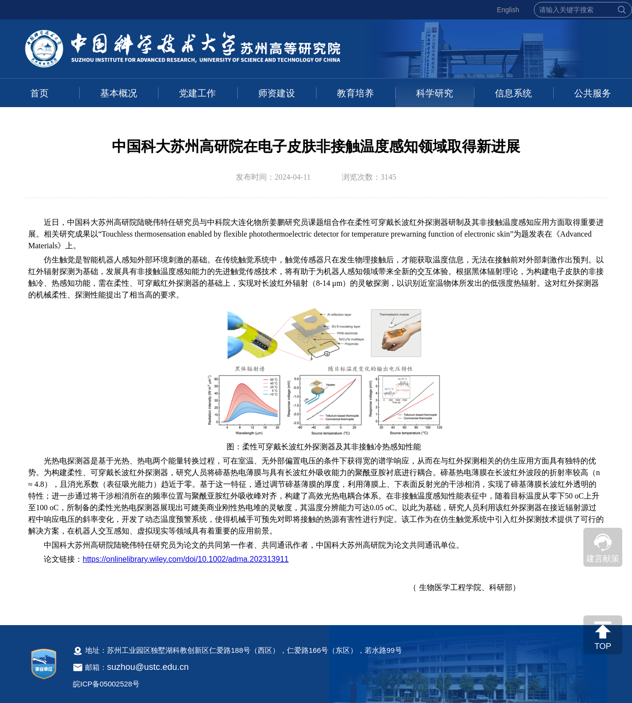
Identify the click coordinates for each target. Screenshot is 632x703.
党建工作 (197, 93)
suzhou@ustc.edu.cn (148, 667)
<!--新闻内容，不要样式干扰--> (316, 411)
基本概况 (118, 93)
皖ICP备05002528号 (106, 684)
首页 (39, 93)
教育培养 (355, 93)
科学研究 (434, 93)
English (508, 10)
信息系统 (513, 93)
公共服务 (592, 93)
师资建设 (276, 93)
